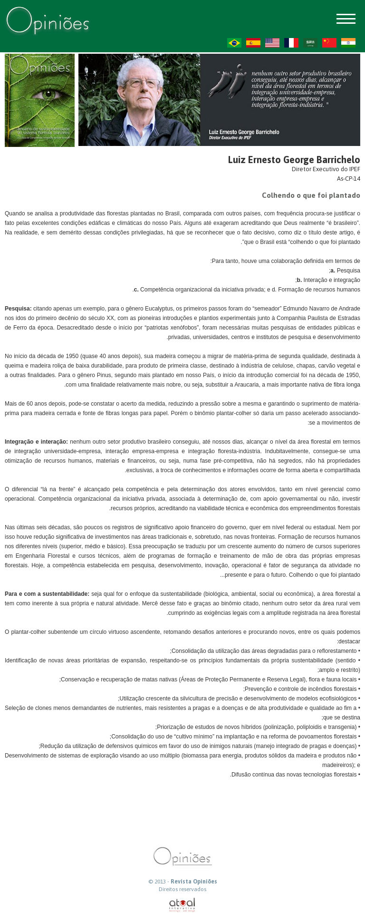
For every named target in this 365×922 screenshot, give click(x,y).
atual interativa (182, 905)
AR (310, 43)
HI (348, 43)
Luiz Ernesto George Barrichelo (294, 159)
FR (291, 43)
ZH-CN (329, 43)
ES (253, 43)
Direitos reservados (182, 889)
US (272, 43)
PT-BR (234, 43)
